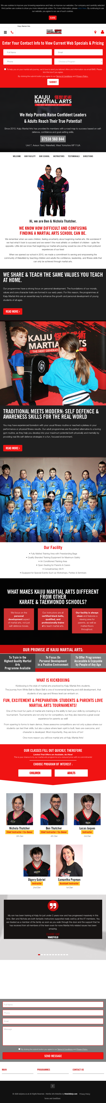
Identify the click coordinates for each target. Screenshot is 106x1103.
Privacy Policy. (82, 76)
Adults (71, 773)
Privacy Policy (85, 1094)
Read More (13, 311)
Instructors (58, 156)
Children (34, 773)
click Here (82, 8)
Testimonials (74, 156)
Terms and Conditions (52, 1098)
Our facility (30, 156)
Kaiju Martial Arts (24, 26)
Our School (44, 156)
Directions (88, 156)
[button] (54, 31)
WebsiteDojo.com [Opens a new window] (70, 1094)
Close (52, 17)
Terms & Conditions (64, 76)
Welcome (17, 156)
